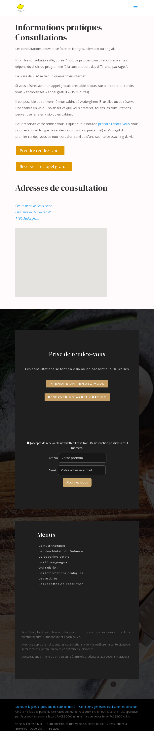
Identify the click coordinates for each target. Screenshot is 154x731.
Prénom (53, 458)
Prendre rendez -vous (40, 150)
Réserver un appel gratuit (44, 166)
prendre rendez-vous (114, 124)
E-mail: (77, 470)
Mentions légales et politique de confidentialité (45, 707)
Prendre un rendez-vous (77, 383)
